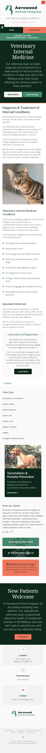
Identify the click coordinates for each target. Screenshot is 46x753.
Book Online (34, 30)
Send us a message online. (23, 699)
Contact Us (23, 637)
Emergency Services (27, 22)
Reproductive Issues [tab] (14, 248)
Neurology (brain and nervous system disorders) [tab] (21, 293)
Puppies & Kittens (9, 427)
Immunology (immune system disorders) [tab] (22, 254)
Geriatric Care (7, 421)
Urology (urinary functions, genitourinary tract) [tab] (22, 280)
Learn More (23, 372)
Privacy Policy (9, 731)
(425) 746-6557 (14, 22)
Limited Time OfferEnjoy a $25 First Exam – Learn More (22, 37)
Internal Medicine (9, 410)
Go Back (7, 383)
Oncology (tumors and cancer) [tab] (18, 273)
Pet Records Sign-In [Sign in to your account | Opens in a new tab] (21, 552)
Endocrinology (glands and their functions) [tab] (23, 286)
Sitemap (21, 732)
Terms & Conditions (34, 731)
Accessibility (21, 731)
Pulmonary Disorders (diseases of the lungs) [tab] (21, 261)
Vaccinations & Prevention (12, 398)
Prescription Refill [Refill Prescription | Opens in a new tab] (21, 542)
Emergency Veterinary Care (13, 438)
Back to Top (30, 732)
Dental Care (7, 415)
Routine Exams (8, 404)
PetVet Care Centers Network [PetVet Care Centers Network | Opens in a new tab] (27, 743)
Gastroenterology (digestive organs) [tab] (21, 267)
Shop (11, 30)
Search (13, 732)
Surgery (5, 432)
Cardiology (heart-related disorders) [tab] (21, 243)
